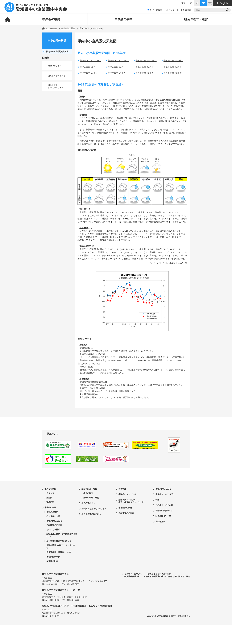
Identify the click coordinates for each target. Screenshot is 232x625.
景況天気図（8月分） (90, 67)
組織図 (49, 498)
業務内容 (50, 502)
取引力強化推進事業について (58, 541)
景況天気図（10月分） (146, 60)
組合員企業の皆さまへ (57, 76)
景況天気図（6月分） (145, 67)
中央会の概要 (51, 19)
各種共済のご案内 (54, 521)
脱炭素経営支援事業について (58, 552)
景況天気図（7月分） (118, 67)
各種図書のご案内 (54, 525)
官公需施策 (160, 521)
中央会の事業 (123, 19)
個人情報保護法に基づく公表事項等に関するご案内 (168, 576)
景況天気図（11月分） (118, 60)
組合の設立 (88, 493)
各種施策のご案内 (126, 513)
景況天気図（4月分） (90, 73)
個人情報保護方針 (132, 576)
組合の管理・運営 (91, 498)
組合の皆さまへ (54, 66)
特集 (157, 500)
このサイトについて (133, 574)
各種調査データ (53, 557)
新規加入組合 (52, 561)
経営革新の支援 (53, 516)
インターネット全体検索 (178, 10)
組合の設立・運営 (196, 19)
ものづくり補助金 (54, 529)
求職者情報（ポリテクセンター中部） (60, 546)
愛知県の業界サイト (164, 511)
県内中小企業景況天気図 (57, 51)
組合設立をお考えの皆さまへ (55, 86)
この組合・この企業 (164, 505)
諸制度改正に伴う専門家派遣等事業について (61, 535)
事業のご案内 (52, 512)
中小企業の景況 (68, 28)
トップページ (51, 28)
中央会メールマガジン (165, 494)
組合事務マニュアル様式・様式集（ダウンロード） (132, 501)
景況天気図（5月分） (173, 67)
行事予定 (122, 489)
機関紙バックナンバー (128, 494)
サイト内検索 (155, 10)
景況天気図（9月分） (173, 60)
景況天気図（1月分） (173, 73)
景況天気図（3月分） (118, 73)
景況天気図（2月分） (145, 73)
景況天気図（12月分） (90, 60)
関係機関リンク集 (163, 516)
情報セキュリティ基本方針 (159, 574)
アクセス (50, 493)
